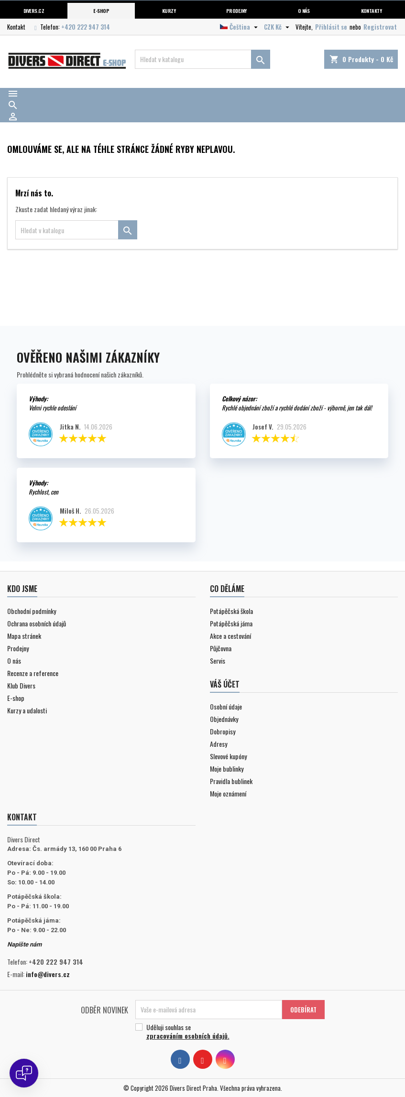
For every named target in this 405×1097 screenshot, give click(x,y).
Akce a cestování (230, 636)
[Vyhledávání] (202, 59)
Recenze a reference (32, 673)
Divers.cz (33, 10)
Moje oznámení (228, 793)
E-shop (101, 10)
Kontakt (16, 27)
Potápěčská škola (231, 611)
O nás (304, 10)
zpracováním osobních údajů (187, 1036)
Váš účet (225, 684)
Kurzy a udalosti (27, 710)
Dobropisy (222, 731)
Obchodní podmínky (31, 611)
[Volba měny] (278, 27)
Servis (217, 661)
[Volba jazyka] (240, 27)
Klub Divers (21, 685)
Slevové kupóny (228, 756)
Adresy (218, 744)
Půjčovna (220, 648)
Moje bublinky (226, 769)
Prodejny (236, 10)
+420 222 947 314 (85, 27)
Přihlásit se (331, 27)
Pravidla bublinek (231, 781)
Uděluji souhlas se (226, 1031)
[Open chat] (24, 1073)
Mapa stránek (24, 636)
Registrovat (380, 27)
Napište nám (24, 944)
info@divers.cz (48, 974)
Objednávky (224, 719)
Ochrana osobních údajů (36, 623)
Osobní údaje (226, 706)
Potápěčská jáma (231, 623)
